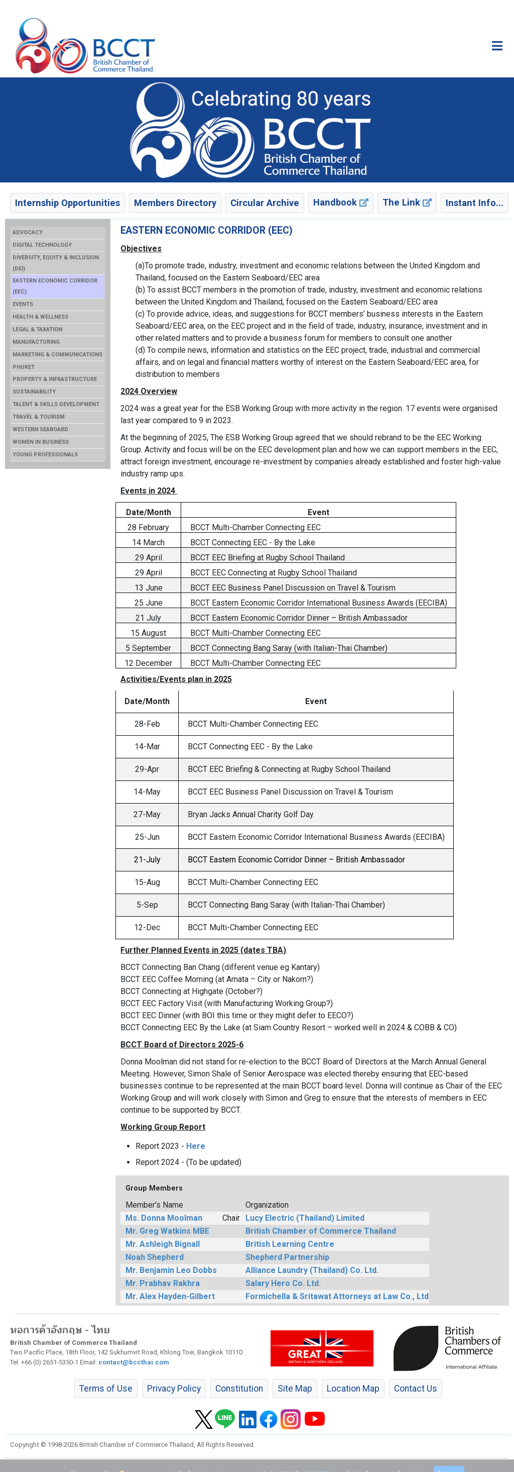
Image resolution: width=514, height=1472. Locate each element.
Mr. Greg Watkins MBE (167, 1231)
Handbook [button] (340, 202)
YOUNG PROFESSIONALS (45, 454)
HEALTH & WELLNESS (40, 317)
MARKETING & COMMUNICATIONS (57, 354)
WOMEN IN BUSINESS (41, 442)
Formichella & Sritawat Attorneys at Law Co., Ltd (337, 1296)
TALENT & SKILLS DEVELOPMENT (56, 404)
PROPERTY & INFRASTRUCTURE (55, 379)
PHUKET (24, 367)
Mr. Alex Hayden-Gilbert (170, 1296)
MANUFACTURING (36, 342)
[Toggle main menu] (497, 45)
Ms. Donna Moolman (163, 1218)
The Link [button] (407, 202)
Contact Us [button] (415, 1389)
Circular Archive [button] (264, 203)
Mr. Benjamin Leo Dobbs (171, 1270)
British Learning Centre (289, 1244)
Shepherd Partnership (287, 1257)
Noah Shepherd (154, 1257)
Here (195, 1146)
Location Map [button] (353, 1389)
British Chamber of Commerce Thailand (320, 1231)
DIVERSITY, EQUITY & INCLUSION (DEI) (56, 263)
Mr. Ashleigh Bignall (162, 1244)
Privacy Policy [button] (174, 1389)
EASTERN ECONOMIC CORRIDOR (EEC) (55, 286)
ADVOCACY (28, 232)
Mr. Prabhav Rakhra (162, 1283)
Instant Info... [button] (474, 203)
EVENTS (23, 304)
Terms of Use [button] (106, 1389)
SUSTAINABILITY (34, 391)
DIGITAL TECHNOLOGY (42, 245)
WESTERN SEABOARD (40, 429)
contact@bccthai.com (133, 1362)
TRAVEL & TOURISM (39, 417)
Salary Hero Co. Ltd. (283, 1283)
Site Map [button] (295, 1389)
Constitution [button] (239, 1389)
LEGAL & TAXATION (37, 329)
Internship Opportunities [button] (67, 203)
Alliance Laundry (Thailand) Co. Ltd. (311, 1270)
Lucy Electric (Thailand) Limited (304, 1218)
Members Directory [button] (175, 203)
